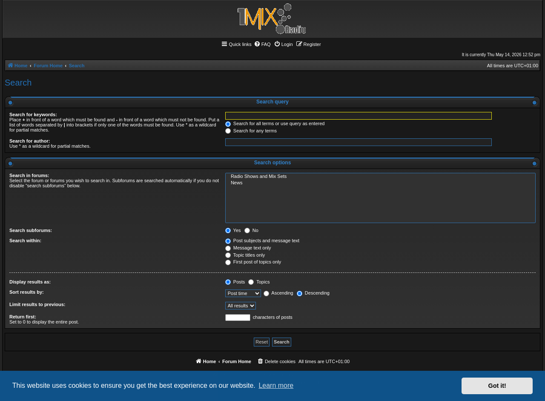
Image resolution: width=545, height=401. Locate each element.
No (251, 230)
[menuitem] (262, 44)
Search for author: (29, 140)
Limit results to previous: (37, 304)
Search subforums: (30, 230)
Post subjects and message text (262, 240)
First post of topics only (253, 261)
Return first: (22, 316)
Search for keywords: (33, 114)
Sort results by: (26, 292)
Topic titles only (245, 255)
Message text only (248, 247)
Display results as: (30, 281)
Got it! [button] (497, 385)
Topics (259, 281)
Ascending (278, 292)
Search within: (25, 240)
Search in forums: (29, 175)
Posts (235, 281)
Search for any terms (251, 130)
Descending (313, 292)
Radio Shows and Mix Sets (380, 177)
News (380, 183)
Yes (233, 230)
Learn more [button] (275, 385)
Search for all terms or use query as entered (275, 123)
